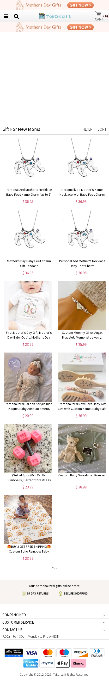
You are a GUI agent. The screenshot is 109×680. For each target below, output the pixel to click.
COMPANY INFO (14, 615)
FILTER (87, 129)
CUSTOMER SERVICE (18, 622)
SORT (102, 129)
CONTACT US (12, 629)
